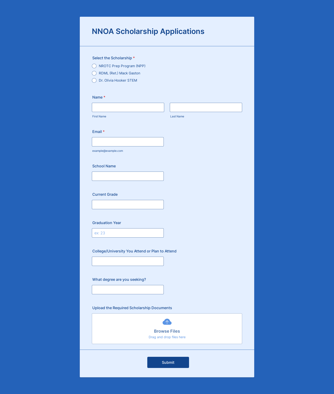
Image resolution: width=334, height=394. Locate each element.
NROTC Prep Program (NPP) (122, 66)
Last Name (177, 116)
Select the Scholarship (113, 58)
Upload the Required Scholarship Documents (132, 307)
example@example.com (107, 150)
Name (98, 97)
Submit (168, 362)
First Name (99, 116)
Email (98, 131)
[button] (167, 328)
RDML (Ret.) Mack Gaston (119, 73)
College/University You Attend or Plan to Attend (134, 251)
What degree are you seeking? (119, 279)
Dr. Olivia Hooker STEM (118, 80)
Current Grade (105, 194)
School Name (104, 166)
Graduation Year (106, 222)
